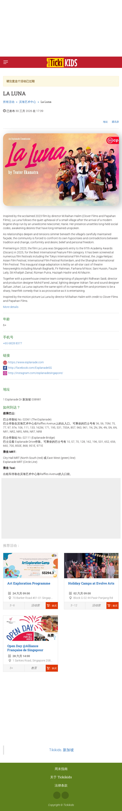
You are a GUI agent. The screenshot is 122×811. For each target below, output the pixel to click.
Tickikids (68, 805)
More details (10, 307)
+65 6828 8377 (12, 343)
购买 (52, 605)
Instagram (65, 795)
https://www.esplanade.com (26, 362)
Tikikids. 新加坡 (61, 750)
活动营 (33, 605)
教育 (32, 668)
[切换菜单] (5, 62)
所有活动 (8, 102)
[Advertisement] (61, 28)
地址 (105, 118)
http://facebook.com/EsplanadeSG (30, 367)
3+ (9, 668)
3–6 (10, 606)
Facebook (56, 795)
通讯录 (115, 118)
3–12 (71, 606)
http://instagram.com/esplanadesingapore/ (35, 373)
